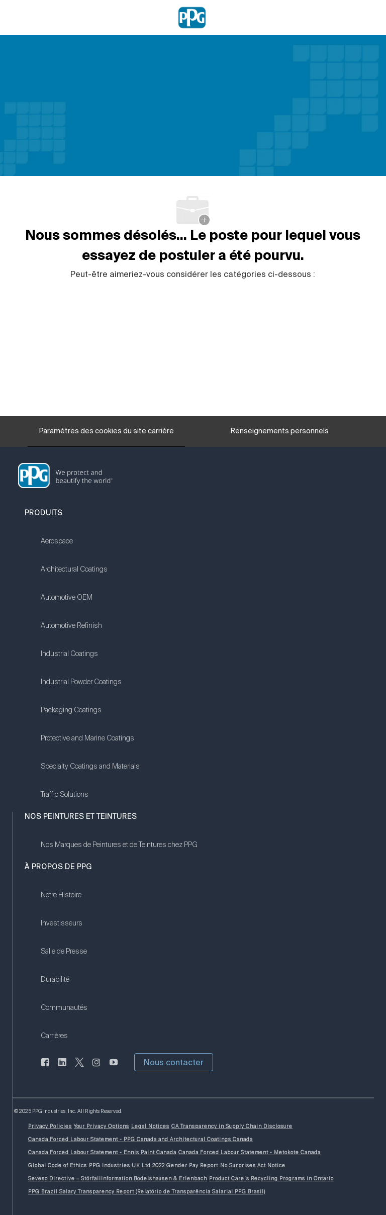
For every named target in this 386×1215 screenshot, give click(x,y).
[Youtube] (113, 1068)
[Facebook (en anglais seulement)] (45, 1068)
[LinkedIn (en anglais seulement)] (62, 1068)
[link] (90, 547)
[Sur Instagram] (96, 1068)
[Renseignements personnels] (280, 434)
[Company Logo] (192, 17)
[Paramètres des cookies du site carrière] (106, 431)
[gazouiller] (79, 1068)
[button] (174, 1062)
